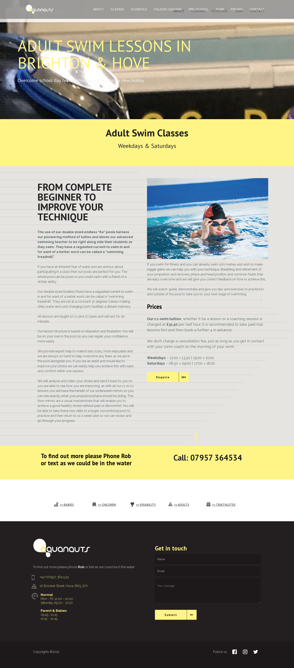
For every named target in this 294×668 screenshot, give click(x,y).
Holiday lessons (168, 9)
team (219, 9)
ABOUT (98, 9)
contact (257, 9)
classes (117, 9)
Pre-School (199, 9)
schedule (139, 9)
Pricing (237, 9)
